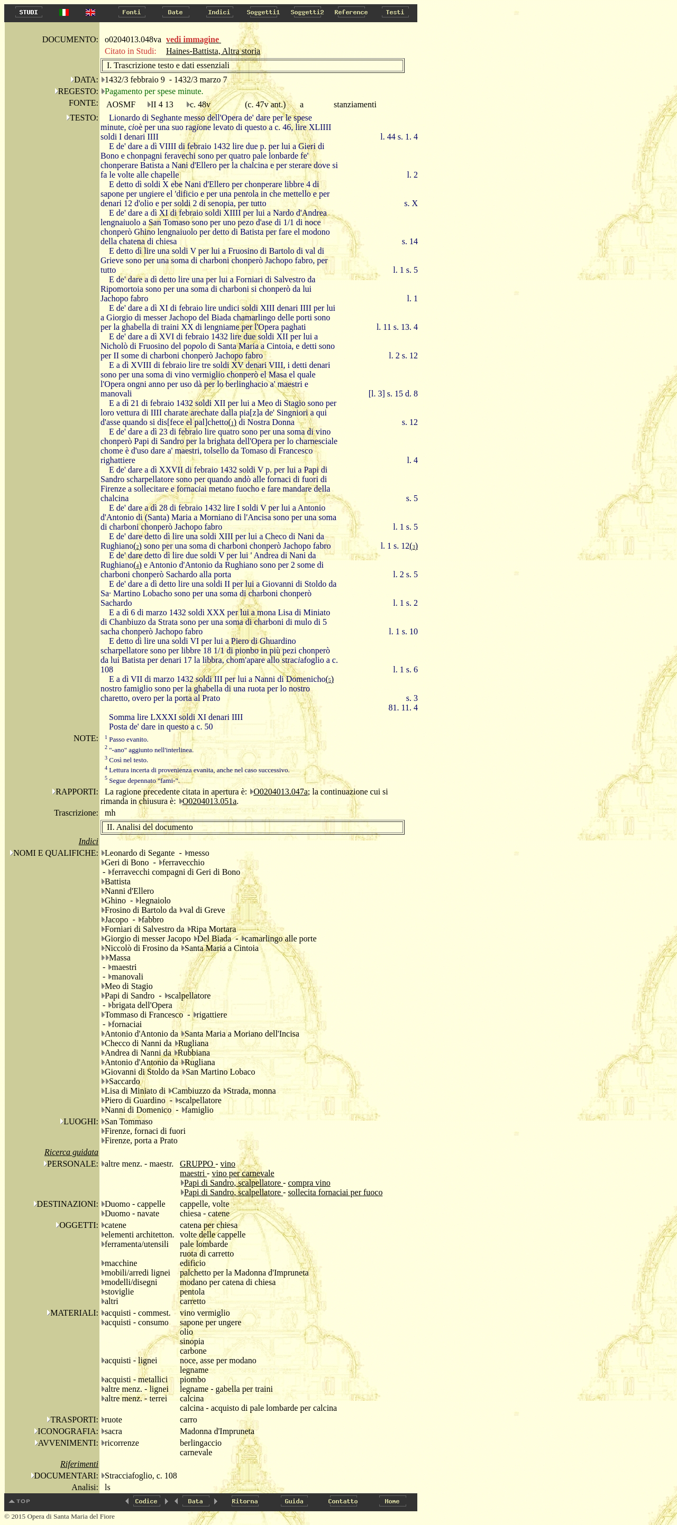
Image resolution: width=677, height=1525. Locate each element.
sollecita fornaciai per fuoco (335, 1192)
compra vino (309, 1182)
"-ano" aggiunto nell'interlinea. (149, 750)
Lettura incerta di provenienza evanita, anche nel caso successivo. (197, 770)
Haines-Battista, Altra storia (213, 51)
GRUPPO (197, 1163)
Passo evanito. (127, 739)
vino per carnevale (243, 1173)
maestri (193, 1173)
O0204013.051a (209, 801)
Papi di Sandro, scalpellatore (233, 1182)
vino (227, 1163)
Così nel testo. (126, 760)
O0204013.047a (280, 791)
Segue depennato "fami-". (142, 780)
